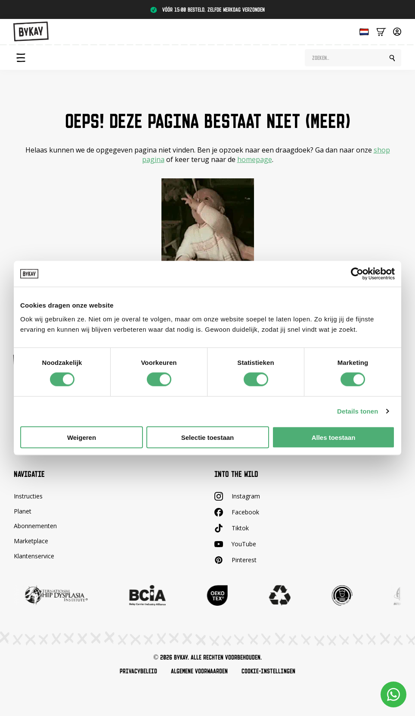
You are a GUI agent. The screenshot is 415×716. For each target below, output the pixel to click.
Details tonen (357, 411)
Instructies (28, 496)
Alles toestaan (334, 437)
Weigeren (81, 437)
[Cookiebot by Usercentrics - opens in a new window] (357, 274)
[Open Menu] (21, 58)
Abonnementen (35, 526)
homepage (254, 159)
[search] (392, 58)
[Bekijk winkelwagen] (381, 31)
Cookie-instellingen (268, 671)
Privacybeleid (138, 671)
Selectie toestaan (207, 437)
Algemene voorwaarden (199, 671)
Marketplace (31, 541)
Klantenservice (34, 556)
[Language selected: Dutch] (362, 31)
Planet (22, 511)
